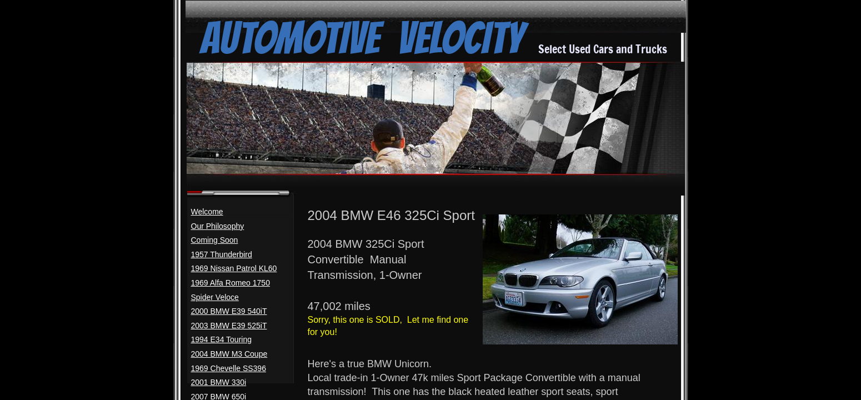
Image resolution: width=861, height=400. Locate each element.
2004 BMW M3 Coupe (229, 353)
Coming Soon (214, 240)
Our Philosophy (217, 226)
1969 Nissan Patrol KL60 (234, 268)
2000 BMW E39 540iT (229, 311)
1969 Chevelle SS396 (228, 368)
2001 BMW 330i (219, 382)
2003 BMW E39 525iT (229, 325)
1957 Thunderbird (221, 254)
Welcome (207, 211)
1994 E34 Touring (221, 339)
